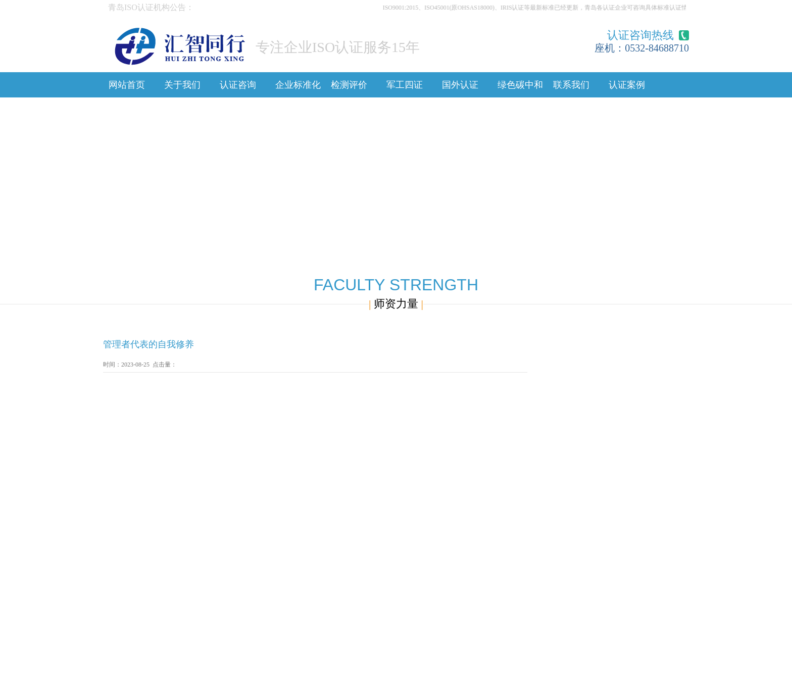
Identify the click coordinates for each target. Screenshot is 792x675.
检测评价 (349, 85)
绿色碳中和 (520, 85)
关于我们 (182, 85)
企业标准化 (298, 85)
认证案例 (627, 85)
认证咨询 (238, 85)
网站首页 (127, 85)
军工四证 (404, 85)
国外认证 (460, 85)
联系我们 (571, 85)
